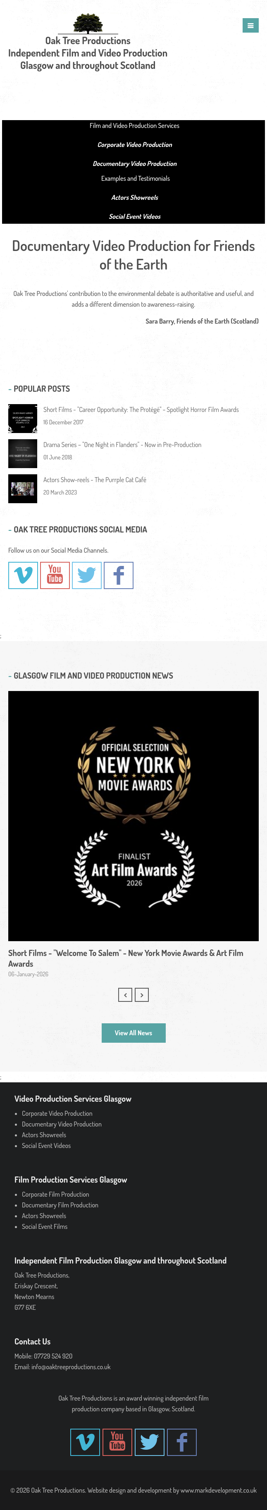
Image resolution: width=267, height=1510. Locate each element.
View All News (133, 1033)
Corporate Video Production (57, 1113)
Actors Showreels (44, 1135)
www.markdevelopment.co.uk (219, 1490)
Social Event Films (44, 1226)
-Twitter (87, 575)
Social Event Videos (46, 1145)
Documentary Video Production (62, 1124)
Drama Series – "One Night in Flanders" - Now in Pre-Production (122, 444)
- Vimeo (23, 575)
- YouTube (55, 575)
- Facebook (119, 575)
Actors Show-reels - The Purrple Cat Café (94, 480)
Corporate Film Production (55, 1194)
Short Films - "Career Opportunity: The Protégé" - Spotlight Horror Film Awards (141, 409)
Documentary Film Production (60, 1205)
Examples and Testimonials (135, 178)
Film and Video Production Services (134, 125)
